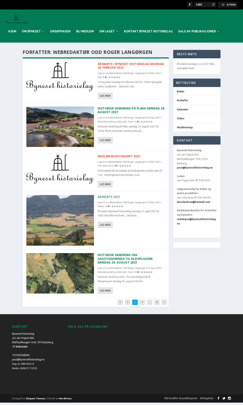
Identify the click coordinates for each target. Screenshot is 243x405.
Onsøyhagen (60, 33)
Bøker (180, 93)
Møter (101, 209)
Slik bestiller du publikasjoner (181, 400)
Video (180, 120)
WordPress (65, 401)
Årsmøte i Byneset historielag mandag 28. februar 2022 (131, 68)
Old (99, 79)
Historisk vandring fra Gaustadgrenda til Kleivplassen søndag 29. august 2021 (125, 261)
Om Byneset (31, 33)
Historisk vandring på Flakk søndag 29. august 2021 (131, 113)
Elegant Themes (35, 401)
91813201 (22, 349)
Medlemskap (185, 129)
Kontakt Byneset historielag (148, 33)
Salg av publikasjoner (197, 33)
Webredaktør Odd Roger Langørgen (127, 76)
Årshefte (182, 102)
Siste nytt (122, 124)
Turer (130, 124)
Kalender (182, 111)
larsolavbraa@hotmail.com (193, 204)
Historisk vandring (107, 124)
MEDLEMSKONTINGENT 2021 (119, 159)
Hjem (12, 33)
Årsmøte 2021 (109, 199)
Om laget (107, 33)
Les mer (105, 98)
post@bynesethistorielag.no (195, 170)
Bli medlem (85, 33)
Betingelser (207, 400)
